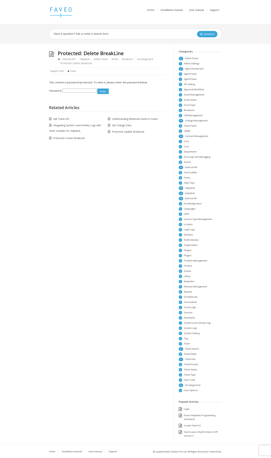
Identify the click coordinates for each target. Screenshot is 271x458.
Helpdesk (85, 59)
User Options (191, 390)
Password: (73, 90)
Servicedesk (190, 302)
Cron (186, 146)
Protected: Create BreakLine (69, 138)
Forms (187, 177)
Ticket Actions (192, 348)
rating (187, 276)
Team (187, 343)
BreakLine (127, 59)
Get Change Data (121, 125)
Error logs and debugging (197, 156)
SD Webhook (191, 296)
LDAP (186, 213)
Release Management (195, 286)
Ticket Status (190, 369)
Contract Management (196, 136)
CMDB (187, 130)
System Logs (190, 328)
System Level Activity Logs (197, 322)
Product (188, 265)
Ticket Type (190, 374)
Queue (187, 270)
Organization (191, 245)
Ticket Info (190, 359)
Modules (188, 234)
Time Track (189, 379)
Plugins (187, 250)
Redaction (189, 281)
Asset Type (189, 105)
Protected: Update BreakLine (128, 131)
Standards (189, 317)
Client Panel (190, 125)
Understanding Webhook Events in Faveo (135, 119)
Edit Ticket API (61, 119)
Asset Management (194, 94)
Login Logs (189, 229)
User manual (196, 10)
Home (150, 10)
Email (115, 59)
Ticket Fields (190, 353)
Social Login (190, 307)
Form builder (190, 172)
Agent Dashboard (194, 68)
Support (214, 10)
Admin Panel (101, 59)
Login (186, 408)
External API (191, 167)
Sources (188, 312)
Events (187, 162)
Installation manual (172, 10)
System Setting (191, 333)
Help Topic (189, 182)
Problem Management (195, 260)
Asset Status (190, 99)
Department (190, 151)
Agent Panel (190, 73)
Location (188, 224)
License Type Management (198, 219)
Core (186, 141)
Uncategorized (145, 59)
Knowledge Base (193, 203)
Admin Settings (191, 63)
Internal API (69, 59)
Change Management (196, 120)
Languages (189, 208)
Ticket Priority (191, 364)
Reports (188, 291)
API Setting (189, 84)
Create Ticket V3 (192, 425)
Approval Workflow (194, 89)
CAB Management (193, 115)
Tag (186, 338)
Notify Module (191, 239)
